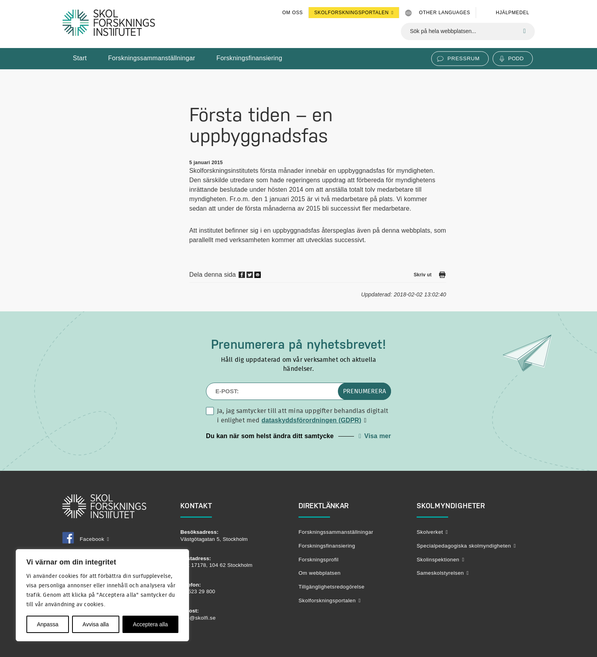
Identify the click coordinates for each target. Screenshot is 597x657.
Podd (516, 58)
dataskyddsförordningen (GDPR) (311, 420)
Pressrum (463, 58)
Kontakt (196, 506)
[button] (298, 436)
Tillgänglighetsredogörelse (331, 587)
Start (80, 58)
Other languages (444, 12)
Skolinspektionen (438, 560)
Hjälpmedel (512, 12)
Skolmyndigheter (451, 506)
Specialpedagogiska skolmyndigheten (464, 546)
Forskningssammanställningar (151, 58)
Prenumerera (364, 391)
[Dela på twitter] (250, 276)
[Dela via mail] (258, 277)
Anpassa (47, 624)
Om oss (292, 12)
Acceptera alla (150, 624)
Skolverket (430, 532)
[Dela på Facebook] (242, 276)
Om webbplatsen (319, 573)
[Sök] (524, 31)
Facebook (83, 539)
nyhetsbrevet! (346, 344)
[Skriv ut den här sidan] (442, 276)
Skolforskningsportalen (351, 12)
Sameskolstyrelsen (440, 573)
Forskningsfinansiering (249, 58)
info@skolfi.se (198, 618)
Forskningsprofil (318, 560)
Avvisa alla (96, 624)
